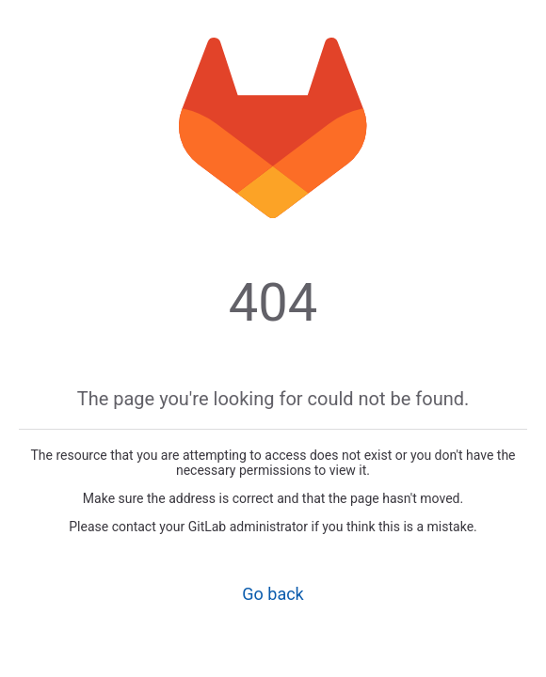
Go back (272, 594)
